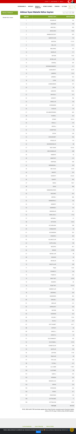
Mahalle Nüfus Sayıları (8, 17)
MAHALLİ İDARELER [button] (38, 7)
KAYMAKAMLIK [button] (22, 6)
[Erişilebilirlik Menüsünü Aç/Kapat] (72, 430)
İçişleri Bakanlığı (54, 1)
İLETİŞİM (64, 6)
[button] (70, 12)
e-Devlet (46, 1)
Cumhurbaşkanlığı (26, 426)
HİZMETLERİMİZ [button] (47, 6)
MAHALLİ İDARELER (7, 12)
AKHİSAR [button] (30, 6)
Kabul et (38, 431)
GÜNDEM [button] (57, 6)
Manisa (61, 1)
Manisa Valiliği (50, 426)
